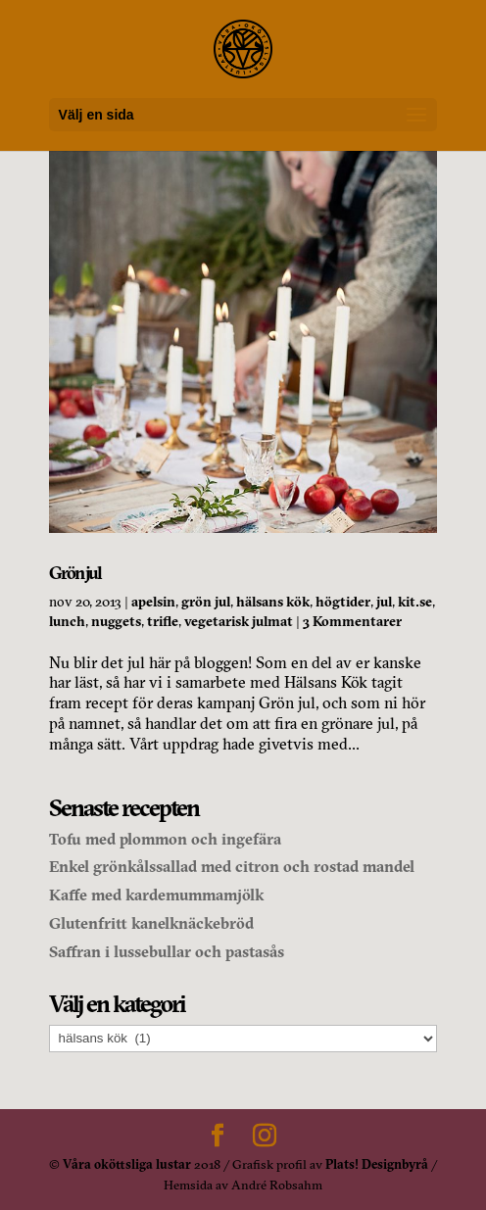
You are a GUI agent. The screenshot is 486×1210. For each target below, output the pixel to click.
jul (384, 601)
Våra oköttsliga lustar (127, 1164)
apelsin (153, 601)
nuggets (116, 621)
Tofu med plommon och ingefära (165, 838)
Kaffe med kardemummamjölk (156, 894)
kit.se (415, 601)
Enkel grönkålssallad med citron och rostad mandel (231, 866)
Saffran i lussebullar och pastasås (166, 951)
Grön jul (75, 572)
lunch (67, 621)
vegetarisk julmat (238, 621)
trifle (162, 621)
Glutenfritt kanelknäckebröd (151, 923)
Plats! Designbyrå (376, 1164)
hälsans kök (273, 601)
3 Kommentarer (352, 621)
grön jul (205, 601)
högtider (343, 601)
